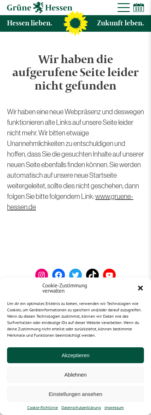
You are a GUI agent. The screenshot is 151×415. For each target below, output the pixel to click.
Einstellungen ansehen (75, 394)
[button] (140, 288)
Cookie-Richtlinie (42, 407)
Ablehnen (75, 375)
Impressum (114, 407)
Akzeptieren (75, 355)
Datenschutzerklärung (81, 407)
